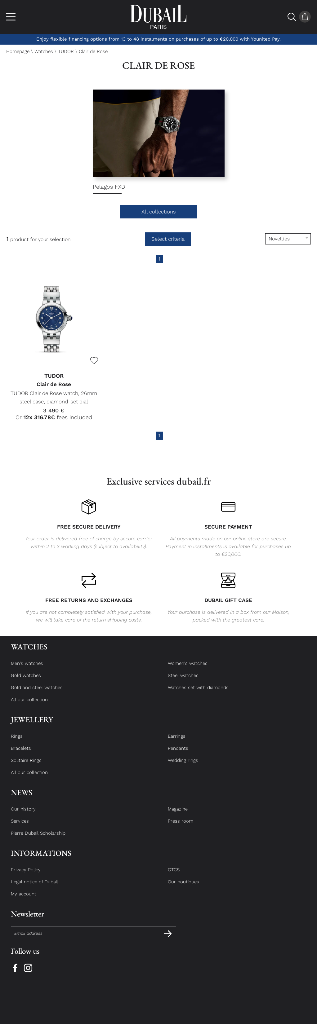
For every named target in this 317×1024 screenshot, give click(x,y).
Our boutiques (183, 887)
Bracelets (21, 754)
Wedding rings (183, 766)
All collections (158, 212)
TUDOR (66, 51)
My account (23, 899)
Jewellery (32, 725)
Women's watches (188, 669)
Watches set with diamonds (198, 693)
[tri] (288, 238)
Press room (180, 826)
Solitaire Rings (26, 766)
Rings (17, 742)
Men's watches (27, 669)
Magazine (178, 814)
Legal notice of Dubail (34, 887)
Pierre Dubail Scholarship (38, 839)
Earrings (176, 742)
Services (20, 826)
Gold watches (26, 681)
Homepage (17, 51)
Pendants (178, 754)
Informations (41, 858)
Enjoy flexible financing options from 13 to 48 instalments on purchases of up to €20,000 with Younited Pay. (158, 39)
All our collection (29, 705)
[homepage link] (158, 17)
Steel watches (183, 681)
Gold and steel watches (37, 693)
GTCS (174, 875)
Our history (23, 814)
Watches (43, 51)
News (21, 797)
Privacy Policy (26, 875)
